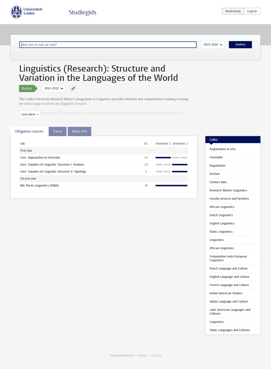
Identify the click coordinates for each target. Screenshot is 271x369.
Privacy (142, 356)
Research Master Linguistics (228, 190)
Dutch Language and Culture (229, 269)
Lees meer (28, 114)
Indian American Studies (226, 293)
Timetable (216, 157)
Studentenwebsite (121, 356)
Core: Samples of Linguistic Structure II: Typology (53, 172)
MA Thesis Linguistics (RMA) (39, 186)
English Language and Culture (229, 277)
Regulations (217, 166)
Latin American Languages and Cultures (230, 312)
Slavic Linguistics (221, 232)
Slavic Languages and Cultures (230, 330)
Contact (156, 356)
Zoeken (240, 45)
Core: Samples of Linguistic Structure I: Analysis (52, 165)
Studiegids (83, 12)
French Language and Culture (229, 285)
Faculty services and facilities (229, 199)
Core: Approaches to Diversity (40, 158)
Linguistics (217, 240)
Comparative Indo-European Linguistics (228, 258)
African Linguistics (222, 207)
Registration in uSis (223, 149)
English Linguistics (222, 223)
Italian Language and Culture (229, 302)
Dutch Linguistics (221, 215)
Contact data (218, 182)
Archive (215, 174)
